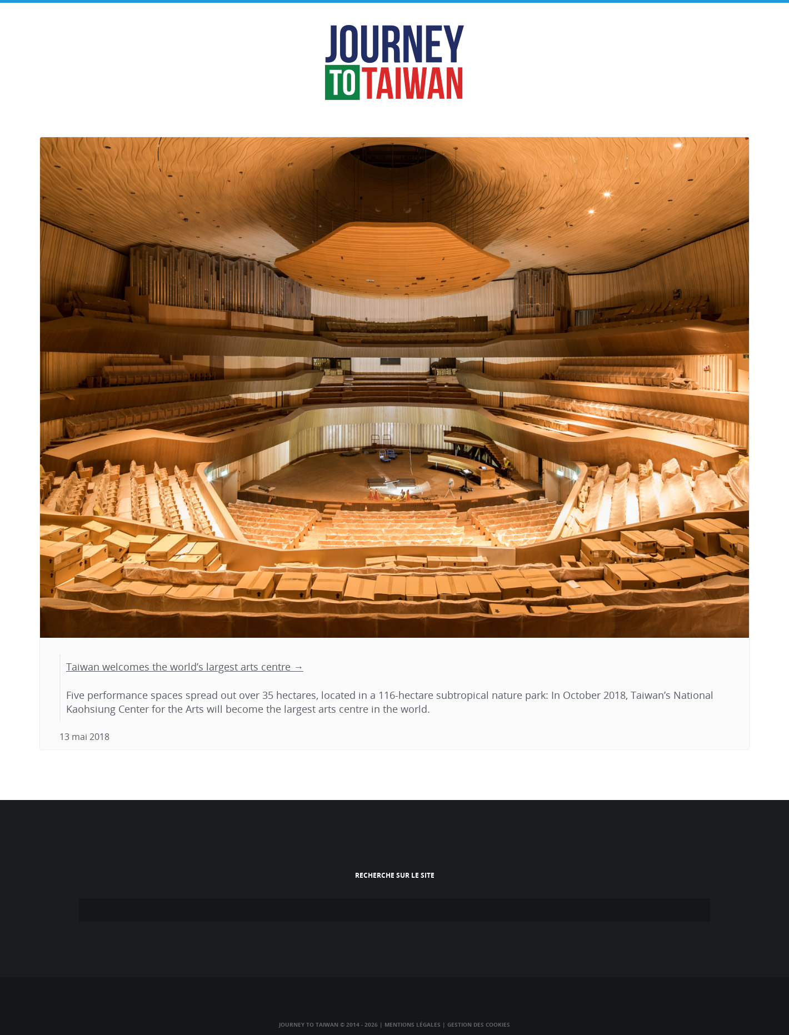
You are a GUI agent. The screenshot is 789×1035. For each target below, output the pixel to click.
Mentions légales (412, 1024)
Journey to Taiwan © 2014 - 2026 (328, 1024)
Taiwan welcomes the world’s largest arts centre (178, 666)
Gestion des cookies (478, 1024)
